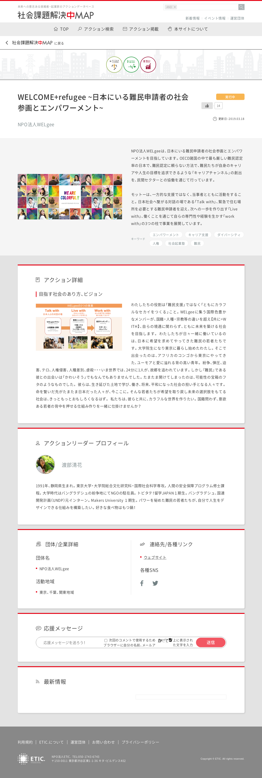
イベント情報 (214, 18)
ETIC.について (51, 742)
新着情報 (193, 18)
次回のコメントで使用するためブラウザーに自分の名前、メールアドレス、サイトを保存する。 (129, 645)
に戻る (35, 43)
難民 (197, 243)
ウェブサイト (155, 557)
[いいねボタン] (207, 105)
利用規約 (25, 742)
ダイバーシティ (229, 234)
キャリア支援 (198, 234)
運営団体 (237, 18)
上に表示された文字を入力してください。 (184, 645)
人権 (156, 243)
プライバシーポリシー (140, 742)
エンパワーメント (166, 234)
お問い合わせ (103, 742)
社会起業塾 (176, 243)
